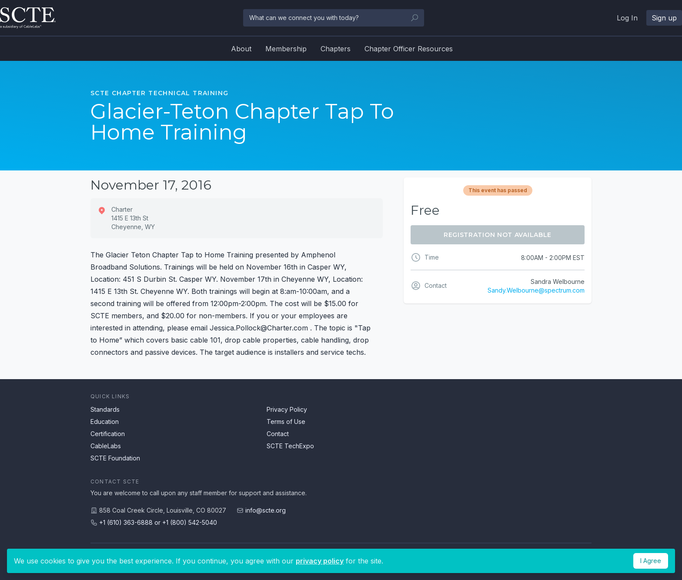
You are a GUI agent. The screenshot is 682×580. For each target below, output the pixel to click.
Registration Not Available (498, 235)
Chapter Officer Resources (408, 48)
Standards (105, 409)
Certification (107, 433)
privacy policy (320, 561)
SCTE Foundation (115, 458)
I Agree (650, 560)
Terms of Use (286, 421)
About (241, 48)
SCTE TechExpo (290, 446)
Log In (627, 17)
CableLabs (105, 446)
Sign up (664, 17)
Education (104, 421)
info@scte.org (265, 510)
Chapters (336, 48)
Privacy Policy (287, 409)
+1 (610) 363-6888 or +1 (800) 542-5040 (158, 522)
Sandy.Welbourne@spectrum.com (536, 290)
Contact (278, 433)
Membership (286, 48)
